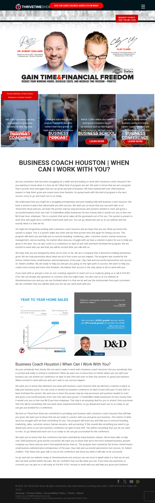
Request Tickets (127, 6)
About (80, 491)
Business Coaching (20, 134)
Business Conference (135, 135)
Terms (70, 491)
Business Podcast (58, 135)
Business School (97, 133)
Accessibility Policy (54, 491)
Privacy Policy (34, 491)
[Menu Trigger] (143, 6)
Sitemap (20, 491)
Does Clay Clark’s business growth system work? (76, 5)
